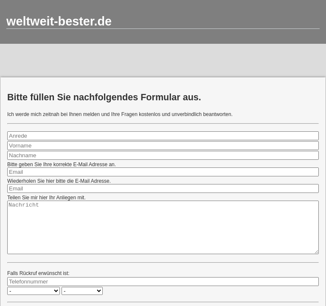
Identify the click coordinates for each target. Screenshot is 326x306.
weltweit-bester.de (59, 21)
